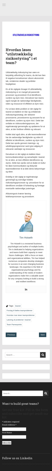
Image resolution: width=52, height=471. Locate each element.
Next (43, 335)
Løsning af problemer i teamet (19, 320)
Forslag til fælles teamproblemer (19, 310)
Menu (5, 5)
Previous (11, 335)
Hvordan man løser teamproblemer (21, 315)
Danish (18, 306)
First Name (7, 432)
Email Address (9, 424)
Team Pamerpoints (14, 324)
